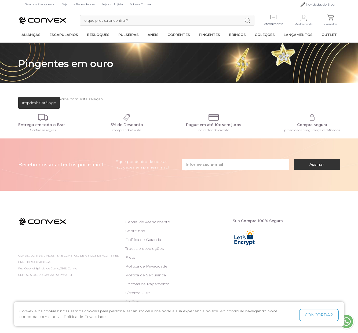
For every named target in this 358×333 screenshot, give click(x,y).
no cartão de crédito (213, 130)
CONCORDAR (319, 314)
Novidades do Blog (320, 4)
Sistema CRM (138, 292)
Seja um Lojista (112, 4)
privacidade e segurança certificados (312, 130)
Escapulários (63, 34)
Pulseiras (128, 34)
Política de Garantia (143, 239)
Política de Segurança (145, 275)
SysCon (132, 301)
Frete (130, 257)
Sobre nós (135, 230)
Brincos (237, 34)
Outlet (329, 34)
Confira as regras (43, 130)
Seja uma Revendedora (78, 4)
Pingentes (209, 34)
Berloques (98, 34)
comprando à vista (126, 130)
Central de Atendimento (147, 221)
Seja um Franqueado (40, 4)
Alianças (31, 34)
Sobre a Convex (140, 4)
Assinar (316, 164)
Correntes (178, 34)
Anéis (153, 34)
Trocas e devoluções (144, 248)
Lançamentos (298, 34)
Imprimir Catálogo (39, 102)
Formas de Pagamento (147, 283)
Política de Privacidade (146, 266)
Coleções (265, 34)
